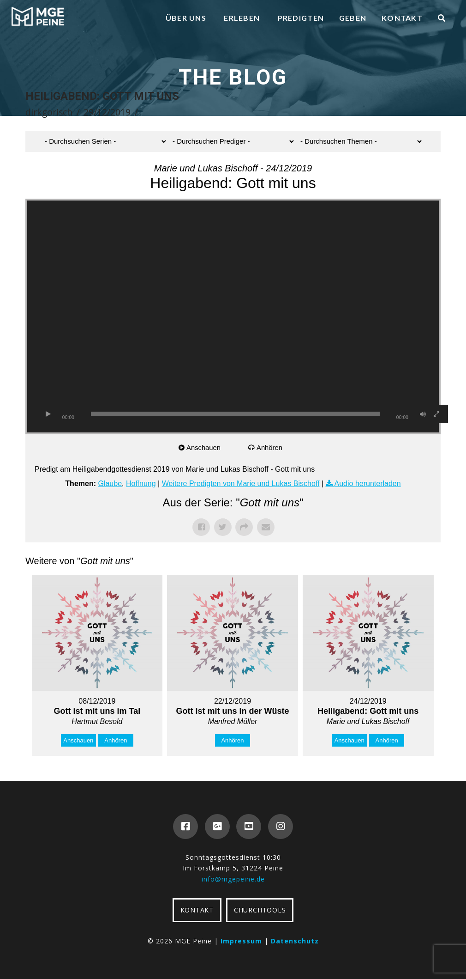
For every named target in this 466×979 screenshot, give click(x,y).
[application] (233, 316)
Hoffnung (141, 483)
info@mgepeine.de (233, 879)
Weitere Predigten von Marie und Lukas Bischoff (241, 483)
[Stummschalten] (423, 414)
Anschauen (204, 447)
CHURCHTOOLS (260, 910)
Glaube (110, 483)
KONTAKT (197, 910)
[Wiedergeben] (48, 414)
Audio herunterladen (368, 483)
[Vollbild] (436, 414)
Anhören (270, 447)
